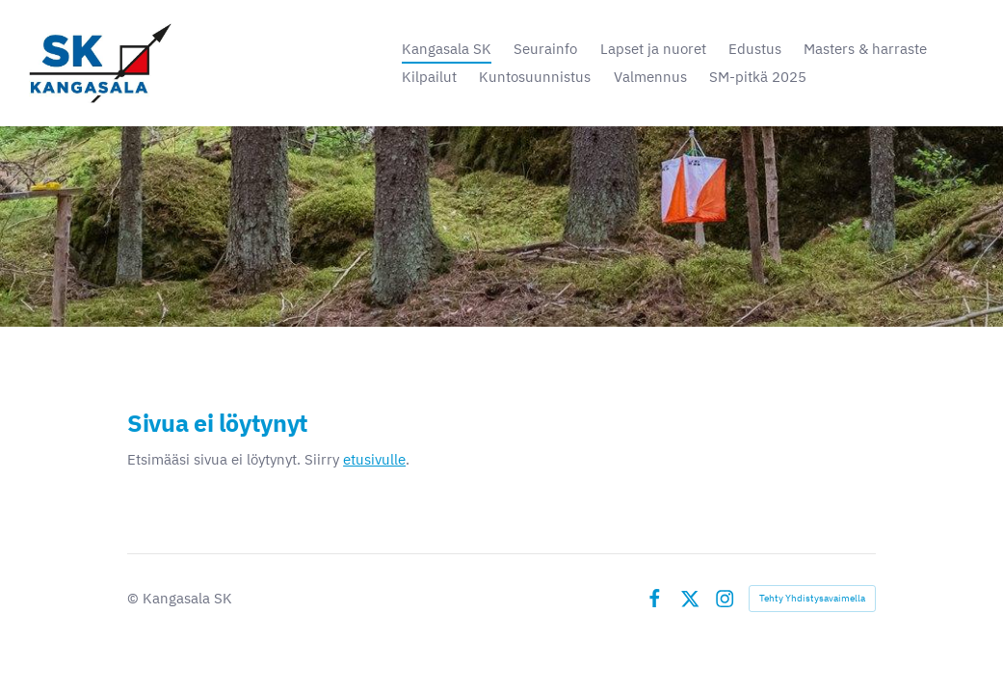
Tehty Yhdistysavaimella (812, 598)
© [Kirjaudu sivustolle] (135, 598)
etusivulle (374, 458)
